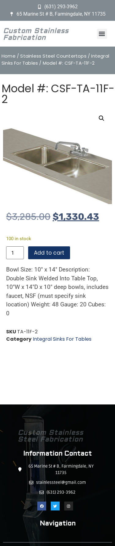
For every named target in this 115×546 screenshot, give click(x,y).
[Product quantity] (15, 252)
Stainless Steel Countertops (53, 56)
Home (9, 56)
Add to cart (49, 252)
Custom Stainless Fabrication (36, 36)
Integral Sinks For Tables (62, 339)
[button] (102, 34)
